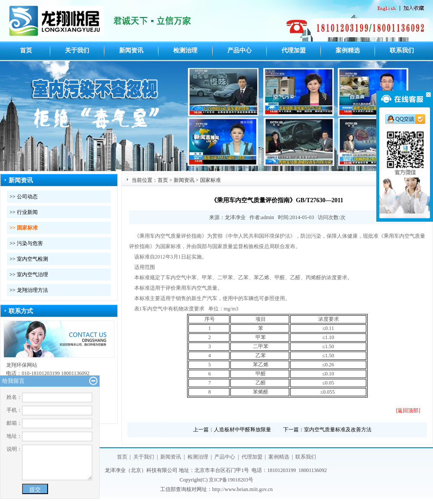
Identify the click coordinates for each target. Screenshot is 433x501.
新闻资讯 (131, 50)
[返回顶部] (408, 410)
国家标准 (210, 180)
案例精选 (348, 50)
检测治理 (185, 50)
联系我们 (402, 50)
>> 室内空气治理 (29, 275)
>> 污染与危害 (26, 243)
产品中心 (239, 50)
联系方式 (21, 311)
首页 (26, 50)
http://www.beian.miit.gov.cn (242, 489)
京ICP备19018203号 (231, 480)
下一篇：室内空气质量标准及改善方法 (327, 430)
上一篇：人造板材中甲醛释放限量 (232, 430)
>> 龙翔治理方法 (29, 290)
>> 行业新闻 (24, 212)
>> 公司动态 (24, 197)
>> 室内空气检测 (29, 259)
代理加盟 (293, 50)
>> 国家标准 (24, 228)
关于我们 (77, 50)
